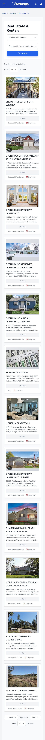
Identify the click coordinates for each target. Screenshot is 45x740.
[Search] (36, 4)
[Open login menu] (41, 4)
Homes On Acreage (14, 603)
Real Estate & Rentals (24, 13)
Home (4, 13)
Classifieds (12, 13)
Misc (9, 390)
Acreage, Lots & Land (15, 657)
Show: (6, 69)
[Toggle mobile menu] (4, 4)
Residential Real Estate (16, 123)
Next (35, 717)
